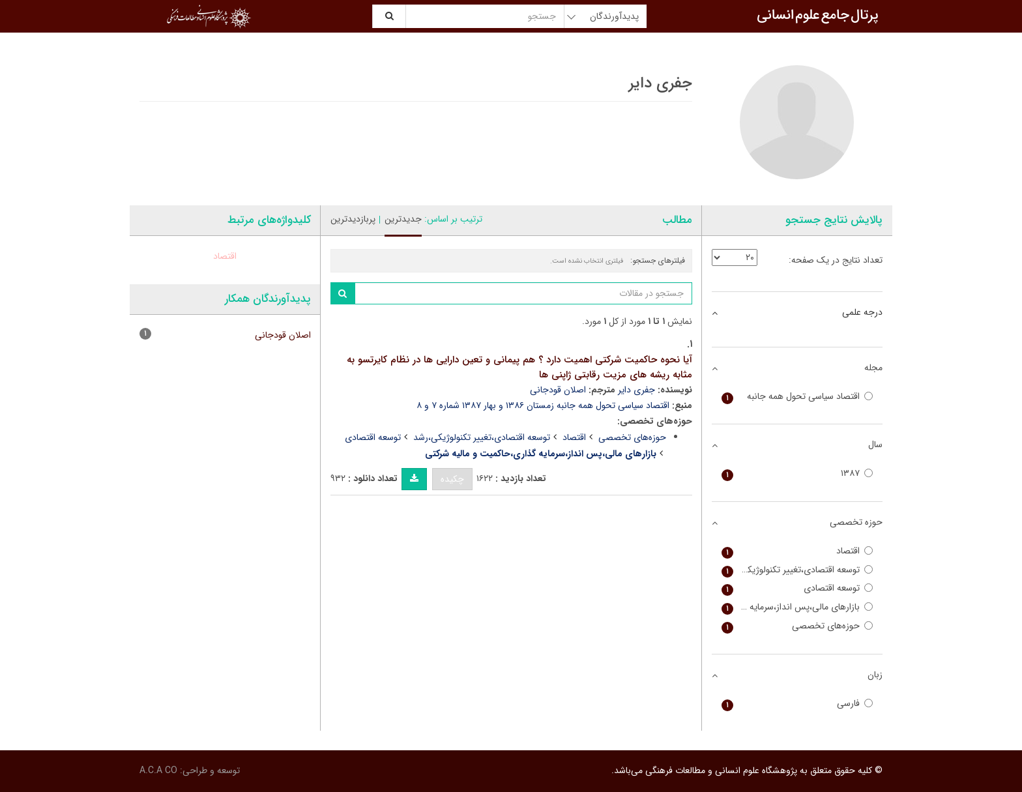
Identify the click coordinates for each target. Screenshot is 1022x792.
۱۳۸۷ (797, 473)
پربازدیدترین (352, 219)
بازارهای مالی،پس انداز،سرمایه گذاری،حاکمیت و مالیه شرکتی (797, 607)
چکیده (452, 479)
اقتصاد (574, 437)
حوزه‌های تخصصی (632, 437)
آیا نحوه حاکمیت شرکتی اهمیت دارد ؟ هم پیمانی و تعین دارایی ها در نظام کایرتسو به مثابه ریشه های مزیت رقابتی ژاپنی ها (519, 367)
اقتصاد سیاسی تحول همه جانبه (797, 396)
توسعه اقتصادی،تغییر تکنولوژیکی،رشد (481, 437)
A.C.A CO (158, 770)
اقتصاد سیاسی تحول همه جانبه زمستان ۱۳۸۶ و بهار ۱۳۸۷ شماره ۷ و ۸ (542, 405)
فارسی (797, 703)
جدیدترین (403, 219)
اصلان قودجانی (558, 390)
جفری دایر (636, 390)
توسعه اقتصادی (373, 437)
